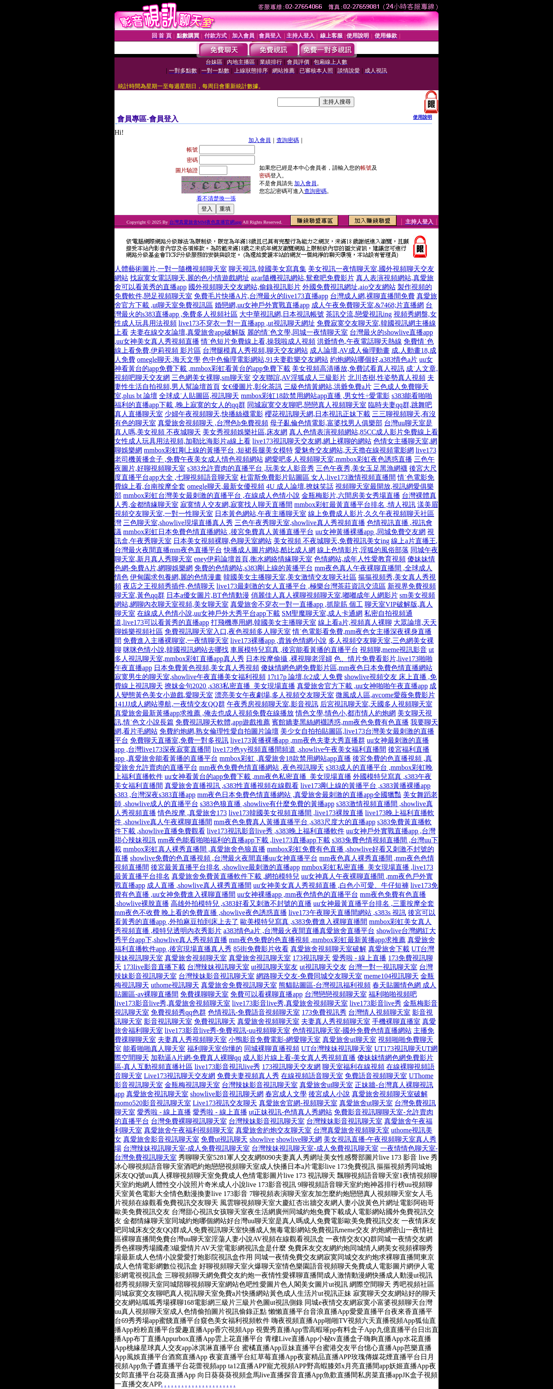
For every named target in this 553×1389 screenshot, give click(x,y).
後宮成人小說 (329, 1094)
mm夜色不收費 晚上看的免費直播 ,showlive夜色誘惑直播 (200, 912)
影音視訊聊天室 (168, 1021)
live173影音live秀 (375, 1003)
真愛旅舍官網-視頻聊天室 (298, 1103)
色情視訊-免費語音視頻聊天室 (254, 1012)
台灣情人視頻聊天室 (379, 1012)
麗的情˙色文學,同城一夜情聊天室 (297, 332)
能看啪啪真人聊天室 (154, 1048)
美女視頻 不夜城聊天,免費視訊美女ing (331, 540)
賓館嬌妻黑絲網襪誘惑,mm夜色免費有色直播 (340, 722)
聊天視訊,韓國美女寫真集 (267, 268)
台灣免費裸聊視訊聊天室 (189, 1121)
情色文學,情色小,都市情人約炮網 (346, 713)
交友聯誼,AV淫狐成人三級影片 (299, 377)
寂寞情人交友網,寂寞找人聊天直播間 (236, 504)
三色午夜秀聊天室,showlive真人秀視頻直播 (300, 522)
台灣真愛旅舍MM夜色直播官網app (205, 222)
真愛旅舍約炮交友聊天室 (273, 1130)
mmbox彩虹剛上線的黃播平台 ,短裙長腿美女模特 (218, 450)
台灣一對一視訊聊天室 (382, 967)
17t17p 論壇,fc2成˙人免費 (305, 676)
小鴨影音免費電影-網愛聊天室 (275, 1039)
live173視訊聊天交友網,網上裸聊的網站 (312, 441)
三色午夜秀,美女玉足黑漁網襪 (361, 468)
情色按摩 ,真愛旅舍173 (192, 812)
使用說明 (422, 117)
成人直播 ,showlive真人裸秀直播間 (199, 885)
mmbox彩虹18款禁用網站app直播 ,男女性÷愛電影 (315, 395)
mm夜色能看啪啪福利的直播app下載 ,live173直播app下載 (244, 840)
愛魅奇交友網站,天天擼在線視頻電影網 (354, 450)
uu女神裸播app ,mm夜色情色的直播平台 (297, 894)
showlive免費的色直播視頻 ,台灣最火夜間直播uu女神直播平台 (224, 858)
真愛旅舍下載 (389, 948)
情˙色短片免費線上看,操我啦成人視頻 (258, 341)
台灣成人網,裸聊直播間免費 (372, 296)
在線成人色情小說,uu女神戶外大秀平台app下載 (208, 613)
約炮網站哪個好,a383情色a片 (373, 359)
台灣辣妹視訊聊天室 (218, 967)
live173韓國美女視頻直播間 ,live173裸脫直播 (296, 812)
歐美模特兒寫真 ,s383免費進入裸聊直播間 (303, 921)
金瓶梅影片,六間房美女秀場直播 (351, 495)
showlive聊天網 (299, 1139)
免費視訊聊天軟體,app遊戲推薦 (222, 722)
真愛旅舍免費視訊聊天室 (239, 985)
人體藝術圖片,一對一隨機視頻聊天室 (170, 268)
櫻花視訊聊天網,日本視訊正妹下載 (317, 414)
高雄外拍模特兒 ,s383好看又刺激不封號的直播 (241, 903)
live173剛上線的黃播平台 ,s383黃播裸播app (365, 785)
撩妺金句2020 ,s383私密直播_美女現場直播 (230, 686)
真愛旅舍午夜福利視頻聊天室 (189, 1130)
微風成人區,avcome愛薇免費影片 (385, 695)
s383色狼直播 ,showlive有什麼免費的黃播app (267, 803)
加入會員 (259, 140)
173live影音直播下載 (154, 967)
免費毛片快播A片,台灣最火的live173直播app (261, 296)
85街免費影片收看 (261, 948)
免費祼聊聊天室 (204, 994)
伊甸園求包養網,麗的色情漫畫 (176, 577)
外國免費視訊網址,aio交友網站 (349, 287)
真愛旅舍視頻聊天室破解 (328, 948)
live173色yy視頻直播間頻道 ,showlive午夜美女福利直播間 (299, 749)
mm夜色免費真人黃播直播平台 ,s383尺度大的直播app (294, 822)
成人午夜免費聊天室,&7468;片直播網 (367, 305)
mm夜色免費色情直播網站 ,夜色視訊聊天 (261, 767)
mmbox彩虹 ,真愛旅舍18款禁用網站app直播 (285, 758)
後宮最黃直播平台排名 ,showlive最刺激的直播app (225, 867)
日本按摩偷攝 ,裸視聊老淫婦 (289, 658)
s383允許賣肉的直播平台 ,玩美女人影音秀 (250, 468)
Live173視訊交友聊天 (225, 1103)
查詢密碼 (287, 140)
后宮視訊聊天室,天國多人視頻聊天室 (376, 704)
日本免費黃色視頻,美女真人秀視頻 (206, 667)
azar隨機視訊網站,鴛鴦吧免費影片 (302, 278)
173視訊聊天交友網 (291, 1066)
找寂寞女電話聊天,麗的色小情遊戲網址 (189, 278)
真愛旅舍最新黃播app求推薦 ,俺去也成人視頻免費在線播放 (204, 713)
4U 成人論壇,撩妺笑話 (300, 486)
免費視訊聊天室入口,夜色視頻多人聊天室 (228, 631)
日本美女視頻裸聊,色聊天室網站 (222, 540)
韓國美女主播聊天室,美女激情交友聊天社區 (289, 577)
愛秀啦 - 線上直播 (359, 958)
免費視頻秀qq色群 (178, 1012)
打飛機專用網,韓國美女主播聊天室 (263, 622)
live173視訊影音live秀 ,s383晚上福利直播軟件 (275, 831)
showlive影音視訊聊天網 (227, 1094)
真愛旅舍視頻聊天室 (196, 958)
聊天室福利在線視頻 (353, 1066)
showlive (261, 1139)
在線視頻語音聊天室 (312, 1075)
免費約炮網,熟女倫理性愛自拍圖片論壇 (219, 731)
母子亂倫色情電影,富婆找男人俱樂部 (326, 423)
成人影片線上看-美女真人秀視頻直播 (299, 1057)
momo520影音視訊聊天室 (152, 1103)
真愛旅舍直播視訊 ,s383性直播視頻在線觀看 (232, 785)
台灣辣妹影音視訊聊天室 (216, 976)
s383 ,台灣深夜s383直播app (155, 794)
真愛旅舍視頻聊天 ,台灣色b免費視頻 (213, 423)
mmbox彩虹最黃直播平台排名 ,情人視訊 (355, 504)
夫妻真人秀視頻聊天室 (335, 1021)
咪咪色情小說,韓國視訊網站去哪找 (176, 649)
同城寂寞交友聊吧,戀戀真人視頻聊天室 (306, 404)
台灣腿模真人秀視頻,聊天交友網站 (255, 350)
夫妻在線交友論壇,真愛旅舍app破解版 (187, 332)
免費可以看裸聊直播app (266, 994)
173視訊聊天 (311, 958)
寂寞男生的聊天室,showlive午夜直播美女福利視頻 (190, 676)
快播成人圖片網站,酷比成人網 (269, 550)
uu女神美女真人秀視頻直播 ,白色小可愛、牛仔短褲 (331, 885)
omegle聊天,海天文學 (168, 359)
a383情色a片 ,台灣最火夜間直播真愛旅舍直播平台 (299, 930)
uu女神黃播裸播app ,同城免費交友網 (370, 531)
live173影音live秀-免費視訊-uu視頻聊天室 (227, 1030)
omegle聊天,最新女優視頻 (225, 486)
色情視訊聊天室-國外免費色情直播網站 (352, 1030)
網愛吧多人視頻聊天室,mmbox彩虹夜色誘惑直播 (338, 459)
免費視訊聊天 (214, 1021)
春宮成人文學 (286, 1094)
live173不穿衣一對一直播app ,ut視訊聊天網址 (246, 323)
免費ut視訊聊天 (224, 1139)
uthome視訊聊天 (175, 985)
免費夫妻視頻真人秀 (248, 1075)
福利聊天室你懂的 (214, 1048)
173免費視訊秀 (324, 1012)
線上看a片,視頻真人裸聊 (355, 622)
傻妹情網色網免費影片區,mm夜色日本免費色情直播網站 (346, 667)
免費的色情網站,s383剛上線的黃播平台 (253, 568)
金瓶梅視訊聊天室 (192, 1084)
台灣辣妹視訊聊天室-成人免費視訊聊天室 (186, 1148)
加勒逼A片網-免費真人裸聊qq (196, 1057)
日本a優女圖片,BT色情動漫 (207, 595)
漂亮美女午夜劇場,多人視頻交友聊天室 (274, 695)
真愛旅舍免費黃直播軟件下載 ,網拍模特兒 (235, 876)
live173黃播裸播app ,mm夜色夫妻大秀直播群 (297, 740)
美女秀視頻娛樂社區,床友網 (245, 432)
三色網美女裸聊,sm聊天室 (211, 377)
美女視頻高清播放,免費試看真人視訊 (348, 368)
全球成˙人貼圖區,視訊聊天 (199, 395)
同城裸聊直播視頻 (271, 1048)
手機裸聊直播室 (396, 1021)
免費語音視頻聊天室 (376, 1075)
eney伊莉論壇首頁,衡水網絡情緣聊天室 (253, 559)
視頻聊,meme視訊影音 (393, 649)
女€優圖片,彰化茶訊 (252, 386)
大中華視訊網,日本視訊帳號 (281, 314)
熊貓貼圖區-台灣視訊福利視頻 (325, 985)
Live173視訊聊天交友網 (179, 1075)
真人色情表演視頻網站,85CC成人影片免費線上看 (363, 432)
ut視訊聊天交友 (322, 967)
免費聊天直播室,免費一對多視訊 (179, 740)
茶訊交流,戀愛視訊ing (358, 314)
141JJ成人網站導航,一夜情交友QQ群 (169, 704)
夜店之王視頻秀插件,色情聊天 (169, 586)
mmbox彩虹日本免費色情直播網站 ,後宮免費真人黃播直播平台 (218, 531)
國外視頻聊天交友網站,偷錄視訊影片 (244, 287)
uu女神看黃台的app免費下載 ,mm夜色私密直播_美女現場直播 (258, 776)
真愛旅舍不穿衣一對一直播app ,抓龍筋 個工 (296, 604)
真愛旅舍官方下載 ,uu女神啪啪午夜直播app (362, 686)
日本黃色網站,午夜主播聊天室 (260, 513)
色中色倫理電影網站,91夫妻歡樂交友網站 (265, 359)
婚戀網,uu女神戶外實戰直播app (262, 305)
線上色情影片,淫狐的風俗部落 (363, 550)
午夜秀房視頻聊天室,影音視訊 (272, 704)
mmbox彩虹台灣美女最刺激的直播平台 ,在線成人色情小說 (211, 495)
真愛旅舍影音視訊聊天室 (161, 1139)
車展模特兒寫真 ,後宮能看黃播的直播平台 (294, 649)
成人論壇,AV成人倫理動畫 (350, 350)
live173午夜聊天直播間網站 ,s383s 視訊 (347, 912)
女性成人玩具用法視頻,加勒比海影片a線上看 (182, 441)
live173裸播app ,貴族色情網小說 (278, 640)
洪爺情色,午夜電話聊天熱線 (359, 341)
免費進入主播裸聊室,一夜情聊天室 (176, 640)
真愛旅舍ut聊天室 (349, 1039)
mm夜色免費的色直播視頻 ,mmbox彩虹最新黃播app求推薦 (317, 939)
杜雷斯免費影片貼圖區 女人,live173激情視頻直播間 (318, 477)
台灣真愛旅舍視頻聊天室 (351, 1130)
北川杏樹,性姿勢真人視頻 (387, 377)
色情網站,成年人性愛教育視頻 (360, 559)
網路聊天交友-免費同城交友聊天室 (309, 976)
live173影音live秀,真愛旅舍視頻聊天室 (172, 1003)
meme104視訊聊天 (391, 976)
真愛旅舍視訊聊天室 (260, 958)
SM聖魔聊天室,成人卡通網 (322, 613)
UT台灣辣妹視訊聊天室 (336, 1048)
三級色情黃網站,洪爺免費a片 (328, 386)
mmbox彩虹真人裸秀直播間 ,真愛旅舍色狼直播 (194, 849)
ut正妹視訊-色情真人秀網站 (291, 1112)
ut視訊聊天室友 (274, 967)
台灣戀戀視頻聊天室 (336, 994)
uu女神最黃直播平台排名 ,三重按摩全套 (373, 903)
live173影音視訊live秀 (227, 1066)
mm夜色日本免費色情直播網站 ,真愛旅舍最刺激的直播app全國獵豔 (299, 794)
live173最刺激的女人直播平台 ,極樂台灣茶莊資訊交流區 (301, 586)
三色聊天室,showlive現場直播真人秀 (178, 522)
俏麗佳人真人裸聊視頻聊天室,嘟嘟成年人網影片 (324, 595)
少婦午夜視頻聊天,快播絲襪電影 (214, 414)
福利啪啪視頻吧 (393, 994)
